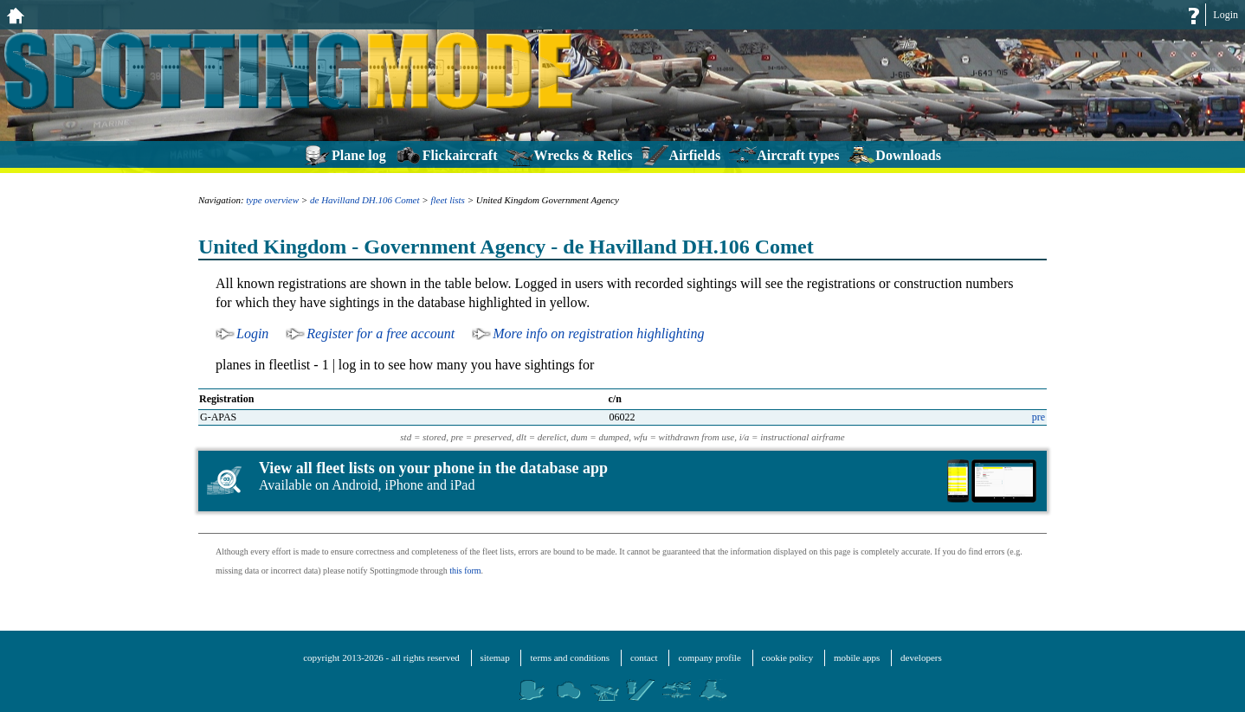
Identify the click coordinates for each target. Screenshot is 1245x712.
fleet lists (447, 200)
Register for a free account (380, 333)
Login (1225, 15)
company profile (709, 657)
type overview (272, 200)
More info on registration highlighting (598, 333)
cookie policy (788, 657)
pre (1038, 417)
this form (465, 570)
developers (921, 657)
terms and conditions (570, 657)
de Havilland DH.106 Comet (364, 200)
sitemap (495, 657)
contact (644, 657)
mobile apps (857, 657)
